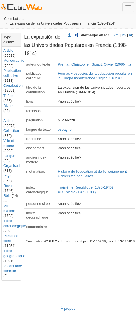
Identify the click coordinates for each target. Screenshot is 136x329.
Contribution (13, 85)
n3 (124, 35)
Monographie (13, 60)
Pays (7, 176)
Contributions (14, 19)
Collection (11, 131)
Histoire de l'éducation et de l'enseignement (92, 171)
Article (8, 50)
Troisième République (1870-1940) (85, 187)
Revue (8, 186)
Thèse (8, 96)
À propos (68, 308)
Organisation (13, 166)
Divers (8, 106)
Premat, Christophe (73, 64)
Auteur (8, 121)
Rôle (7, 196)
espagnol (65, 129)
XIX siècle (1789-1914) (77, 192)
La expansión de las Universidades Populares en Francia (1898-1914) (62, 23)
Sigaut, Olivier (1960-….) (111, 64)
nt (130, 35)
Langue (9, 156)
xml (116, 35)
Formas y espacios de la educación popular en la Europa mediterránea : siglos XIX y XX (95, 75)
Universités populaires (75, 176)
